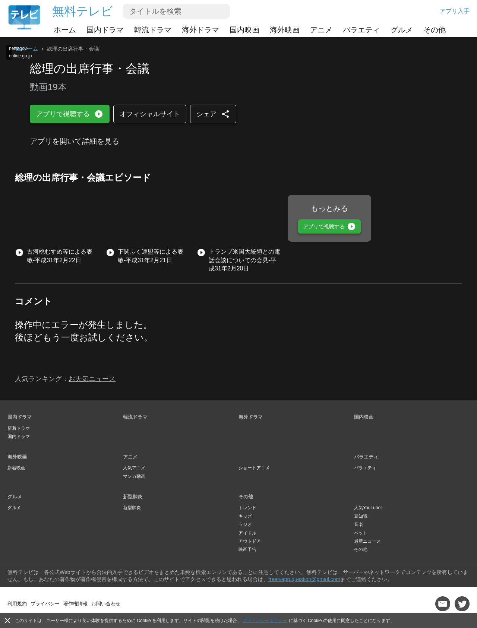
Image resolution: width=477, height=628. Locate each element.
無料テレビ (82, 11)
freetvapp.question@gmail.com (304, 579)
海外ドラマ (200, 30)
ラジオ (245, 524)
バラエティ (361, 30)
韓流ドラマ (152, 30)
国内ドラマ (105, 30)
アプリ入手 (455, 11)
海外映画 (285, 30)
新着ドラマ (18, 428)
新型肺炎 (132, 496)
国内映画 (244, 30)
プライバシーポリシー (265, 620)
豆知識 (360, 516)
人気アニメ (134, 467)
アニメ (321, 30)
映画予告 (247, 549)
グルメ (402, 30)
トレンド (247, 507)
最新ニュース (367, 541)
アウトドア (249, 541)
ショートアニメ (254, 467)
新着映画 (16, 467)
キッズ (245, 516)
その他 (434, 30)
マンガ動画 (134, 476)
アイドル (247, 533)
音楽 (358, 524)
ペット (360, 533)
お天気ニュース (92, 379)
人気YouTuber (368, 507)
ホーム (65, 30)
